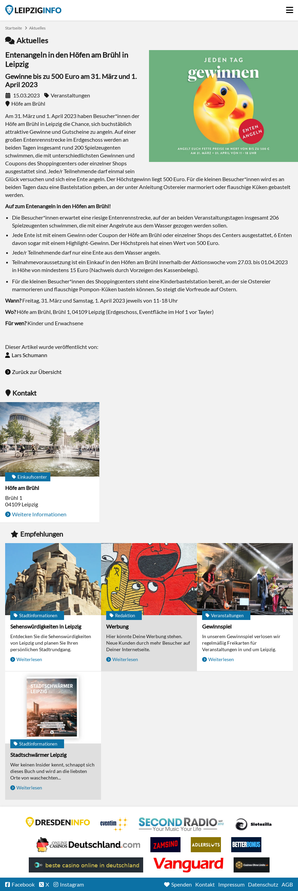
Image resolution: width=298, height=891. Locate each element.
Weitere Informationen (39, 514)
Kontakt (205, 884)
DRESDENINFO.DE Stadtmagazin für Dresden (58, 822)
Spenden (181, 884)
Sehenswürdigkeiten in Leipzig (45, 626)
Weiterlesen (29, 659)
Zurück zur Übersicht (37, 371)
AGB (287, 884)
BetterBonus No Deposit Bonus (246, 844)
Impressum (231, 884)
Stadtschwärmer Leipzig (38, 754)
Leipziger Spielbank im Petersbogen (88, 844)
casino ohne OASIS (188, 864)
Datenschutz (263, 884)
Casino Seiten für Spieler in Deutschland (253, 824)
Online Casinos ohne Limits (252, 864)
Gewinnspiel (217, 626)
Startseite (33, 10)
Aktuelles (37, 28)
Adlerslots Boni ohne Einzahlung (206, 844)
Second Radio (181, 824)
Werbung (117, 626)
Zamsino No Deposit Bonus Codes (165, 844)
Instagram (72, 884)
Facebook (23, 884)
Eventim (114, 824)
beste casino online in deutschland (86, 864)
